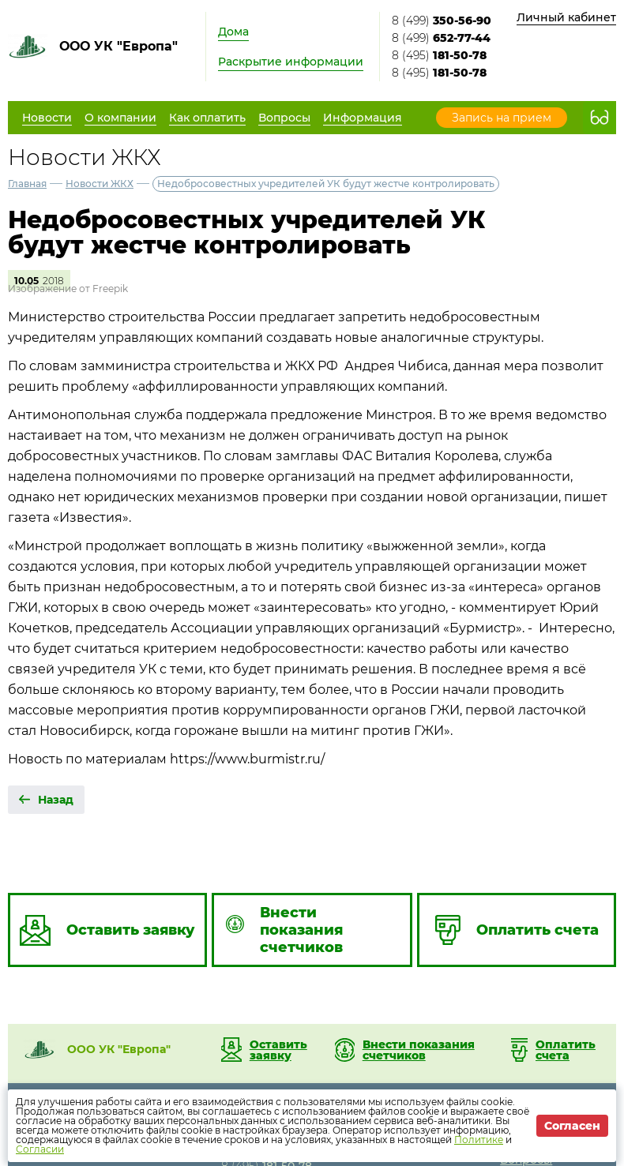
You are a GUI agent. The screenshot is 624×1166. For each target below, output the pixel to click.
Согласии (40, 1149)
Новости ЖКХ (99, 183)
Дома (233, 31)
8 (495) (439, 55)
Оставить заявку (278, 1050)
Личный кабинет (566, 17)
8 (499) (441, 20)
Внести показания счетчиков (419, 1050)
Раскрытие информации (290, 61)
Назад (55, 800)
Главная (27, 183)
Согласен (572, 1126)
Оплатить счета (566, 1050)
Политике (478, 1139)
